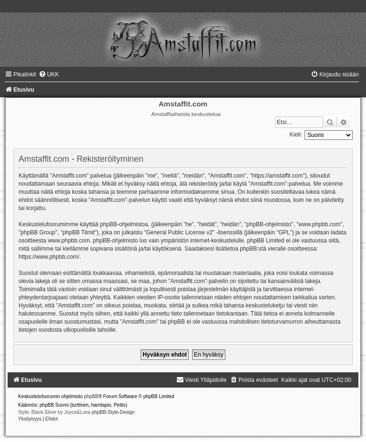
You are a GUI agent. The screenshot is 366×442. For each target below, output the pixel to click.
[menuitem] (49, 74)
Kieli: (296, 134)
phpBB (91, 396)
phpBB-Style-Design (113, 412)
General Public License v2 (179, 232)
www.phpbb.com (69, 240)
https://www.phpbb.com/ (49, 256)
